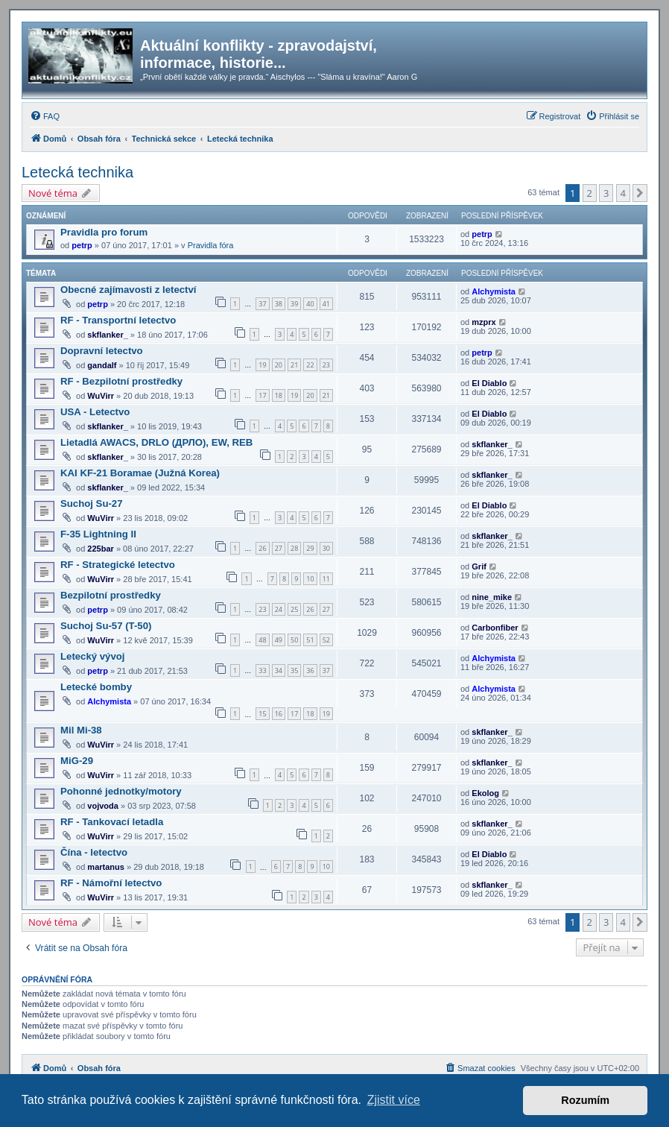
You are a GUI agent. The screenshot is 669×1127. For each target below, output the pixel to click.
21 (294, 365)
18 (278, 395)
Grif (479, 566)
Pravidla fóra (211, 245)
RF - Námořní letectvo (111, 882)
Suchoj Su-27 (91, 503)
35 (294, 670)
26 (262, 548)
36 (310, 670)
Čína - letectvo (93, 852)
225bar (100, 548)
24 (278, 609)
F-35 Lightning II (98, 534)
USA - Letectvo (95, 411)
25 (294, 609)
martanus (105, 866)
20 (278, 365)
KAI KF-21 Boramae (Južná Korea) (140, 473)
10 (310, 579)
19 (262, 365)
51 (310, 640)
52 (326, 640)
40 (310, 304)
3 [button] (606, 193)
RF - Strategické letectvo (117, 564)
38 (278, 304)
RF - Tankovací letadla (111, 821)
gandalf (101, 365)
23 (326, 365)
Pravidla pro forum (104, 232)
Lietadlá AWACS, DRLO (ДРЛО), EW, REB (156, 442)
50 (294, 640)
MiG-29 (76, 760)
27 (278, 548)
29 (310, 548)
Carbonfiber (495, 627)
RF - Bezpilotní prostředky (121, 381)
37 (262, 304)
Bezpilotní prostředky (110, 595)
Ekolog (485, 793)
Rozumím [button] (585, 1100)
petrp (82, 245)
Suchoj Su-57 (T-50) (105, 625)
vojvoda (102, 805)
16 (278, 714)
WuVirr (100, 395)
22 (310, 365)
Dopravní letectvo (101, 350)
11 (326, 579)
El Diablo (489, 383)
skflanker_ (107, 334)
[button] (639, 193)
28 (294, 548)
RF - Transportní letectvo (118, 320)
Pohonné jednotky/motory (121, 791)
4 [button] (623, 193)
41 (326, 304)
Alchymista (494, 291)
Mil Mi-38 (81, 730)
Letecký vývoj (92, 656)
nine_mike (492, 597)
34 (278, 670)
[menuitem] (45, 116)
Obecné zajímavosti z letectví (128, 289)
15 (262, 714)
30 (326, 548)
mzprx (483, 322)
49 (278, 640)
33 (262, 670)
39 (294, 304)
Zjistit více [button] (393, 1099)
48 (262, 640)
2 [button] (589, 193)
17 (262, 395)
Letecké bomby (96, 686)
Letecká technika (77, 172)
